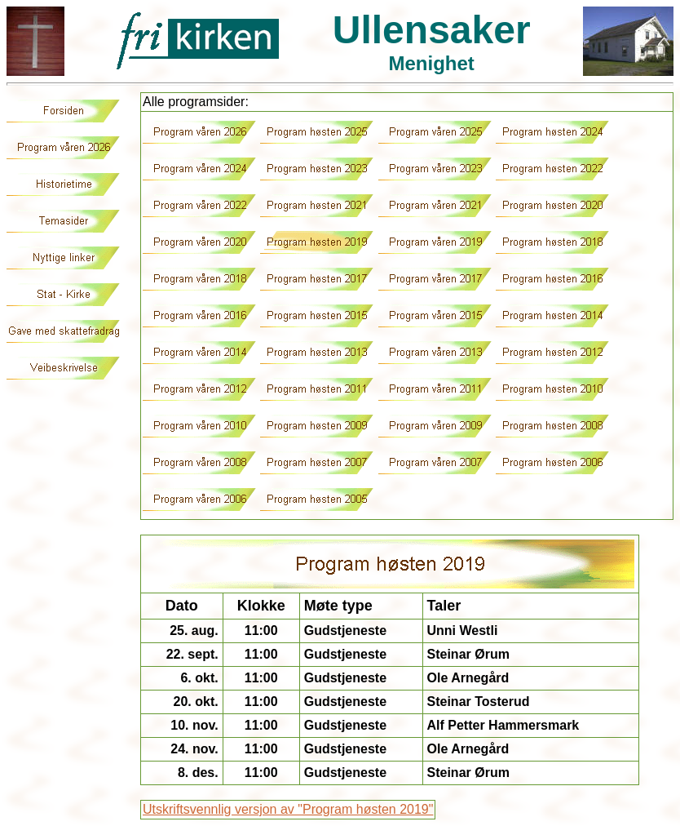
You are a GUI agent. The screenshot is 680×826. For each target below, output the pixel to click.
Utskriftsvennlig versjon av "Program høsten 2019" (288, 809)
